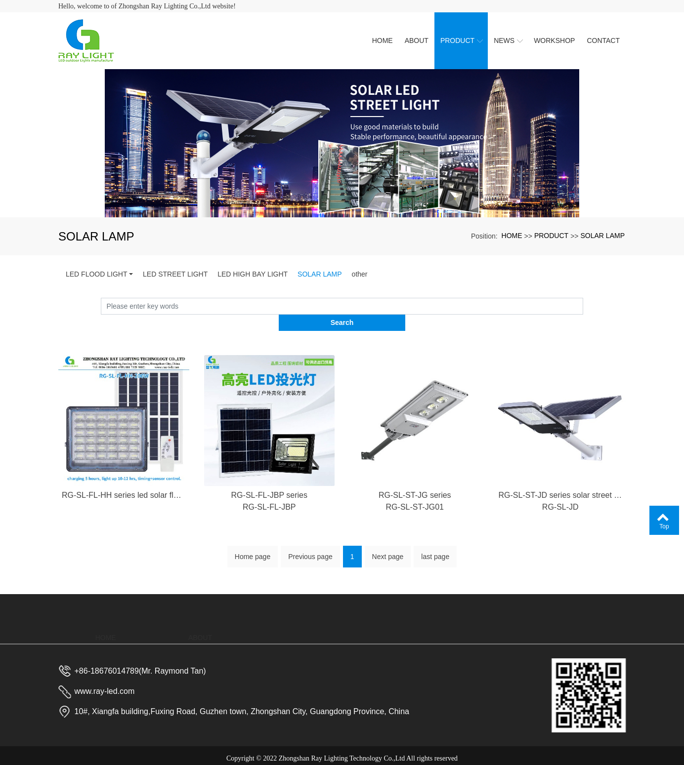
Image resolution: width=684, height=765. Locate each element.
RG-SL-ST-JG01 (415, 521)
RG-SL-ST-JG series (415, 508)
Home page (252, 544)
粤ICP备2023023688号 (342, 753)
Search (583, 306)
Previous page (310, 544)
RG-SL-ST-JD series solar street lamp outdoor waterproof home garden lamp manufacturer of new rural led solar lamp (561, 508)
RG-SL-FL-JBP (269, 521)
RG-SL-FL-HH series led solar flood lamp (124, 508)
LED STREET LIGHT (175, 274)
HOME (512, 236)
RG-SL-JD (560, 521)
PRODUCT (551, 236)
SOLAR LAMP (603, 236)
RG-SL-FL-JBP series (269, 508)
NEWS (389, 618)
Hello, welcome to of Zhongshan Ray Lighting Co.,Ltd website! (147, 6)
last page (435, 544)
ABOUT (200, 606)
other (360, 274)
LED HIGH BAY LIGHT (252, 274)
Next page (388, 544)
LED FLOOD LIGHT (96, 274)
